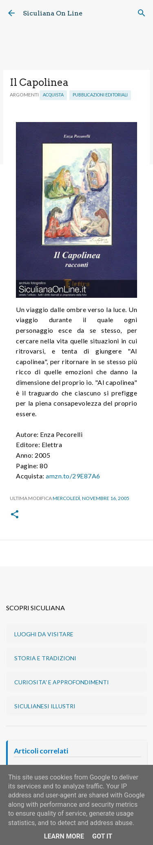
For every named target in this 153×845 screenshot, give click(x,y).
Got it (102, 836)
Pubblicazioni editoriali (100, 94)
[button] (15, 514)
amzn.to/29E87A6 (73, 476)
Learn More (64, 836)
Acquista (53, 94)
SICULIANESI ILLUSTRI (44, 706)
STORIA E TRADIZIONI (45, 658)
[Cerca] (141, 13)
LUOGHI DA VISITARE (43, 634)
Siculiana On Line (52, 13)
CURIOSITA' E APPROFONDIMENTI (61, 682)
